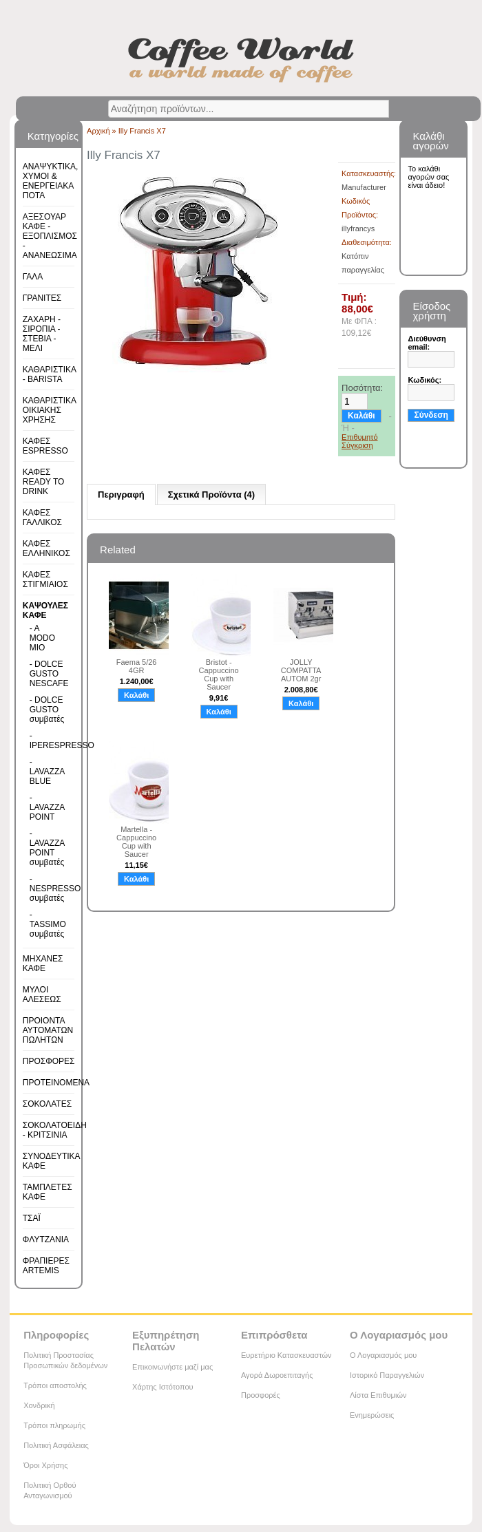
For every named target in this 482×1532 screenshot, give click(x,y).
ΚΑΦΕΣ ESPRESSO (45, 446)
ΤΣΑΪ (32, 1218)
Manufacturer (364, 187)
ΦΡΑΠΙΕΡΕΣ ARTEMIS (46, 1265)
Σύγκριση (357, 445)
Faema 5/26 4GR (136, 666)
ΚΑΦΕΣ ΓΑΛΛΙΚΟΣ (42, 517)
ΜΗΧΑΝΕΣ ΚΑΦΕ (43, 963)
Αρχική (98, 131)
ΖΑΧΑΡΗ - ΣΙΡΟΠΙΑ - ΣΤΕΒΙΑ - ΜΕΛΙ (42, 334)
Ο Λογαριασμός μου (383, 1355)
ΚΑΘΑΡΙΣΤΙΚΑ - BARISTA (49, 374)
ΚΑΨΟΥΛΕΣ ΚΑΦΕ (45, 610)
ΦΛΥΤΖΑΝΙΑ (46, 1239)
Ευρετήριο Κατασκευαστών (286, 1355)
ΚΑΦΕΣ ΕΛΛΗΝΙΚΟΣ (46, 548)
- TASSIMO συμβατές (47, 924)
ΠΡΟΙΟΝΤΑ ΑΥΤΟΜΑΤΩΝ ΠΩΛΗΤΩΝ (48, 1030)
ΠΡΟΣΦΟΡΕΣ (49, 1061)
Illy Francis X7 (142, 131)
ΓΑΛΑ (33, 276)
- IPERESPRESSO (47, 740)
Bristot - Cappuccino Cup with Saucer (219, 674)
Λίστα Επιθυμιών (378, 1395)
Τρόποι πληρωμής (54, 1425)
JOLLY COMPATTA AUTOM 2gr (301, 670)
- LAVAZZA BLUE (47, 771)
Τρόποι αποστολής (55, 1385)
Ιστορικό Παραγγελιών (387, 1375)
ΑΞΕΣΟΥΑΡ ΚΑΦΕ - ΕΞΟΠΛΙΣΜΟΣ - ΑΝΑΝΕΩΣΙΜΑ (50, 236)
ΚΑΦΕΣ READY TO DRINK (44, 481)
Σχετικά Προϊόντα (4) (211, 494)
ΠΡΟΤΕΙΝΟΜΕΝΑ (56, 1082)
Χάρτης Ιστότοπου (162, 1387)
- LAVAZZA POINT (47, 807)
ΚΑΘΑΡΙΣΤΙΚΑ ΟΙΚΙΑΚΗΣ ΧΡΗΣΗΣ (49, 410)
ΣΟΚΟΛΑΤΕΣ (47, 1104)
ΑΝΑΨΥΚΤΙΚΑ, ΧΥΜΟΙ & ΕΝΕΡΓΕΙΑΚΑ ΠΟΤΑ (50, 181)
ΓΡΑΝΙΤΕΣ (42, 298)
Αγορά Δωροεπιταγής (277, 1375)
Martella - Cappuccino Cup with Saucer (136, 841)
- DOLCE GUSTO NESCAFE (47, 673)
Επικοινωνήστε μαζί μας (172, 1367)
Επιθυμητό (359, 437)
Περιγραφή (121, 494)
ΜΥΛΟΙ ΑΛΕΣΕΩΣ (42, 994)
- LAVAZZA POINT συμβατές (47, 848)
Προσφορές (260, 1395)
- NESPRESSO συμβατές (47, 888)
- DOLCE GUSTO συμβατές (47, 709)
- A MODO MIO (42, 638)
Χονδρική (38, 1405)
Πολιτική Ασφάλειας (56, 1445)
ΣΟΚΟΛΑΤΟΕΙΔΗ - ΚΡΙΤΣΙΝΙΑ (55, 1130)
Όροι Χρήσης (45, 1465)
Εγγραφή (430, 453)
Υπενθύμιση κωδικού (435, 433)
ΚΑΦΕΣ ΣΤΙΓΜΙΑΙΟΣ (45, 579)
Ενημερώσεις (372, 1415)
